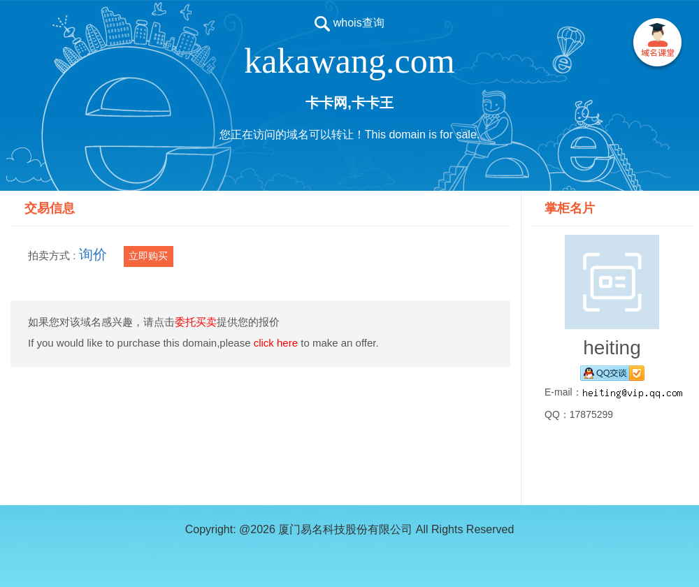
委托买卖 (196, 322)
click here (276, 343)
